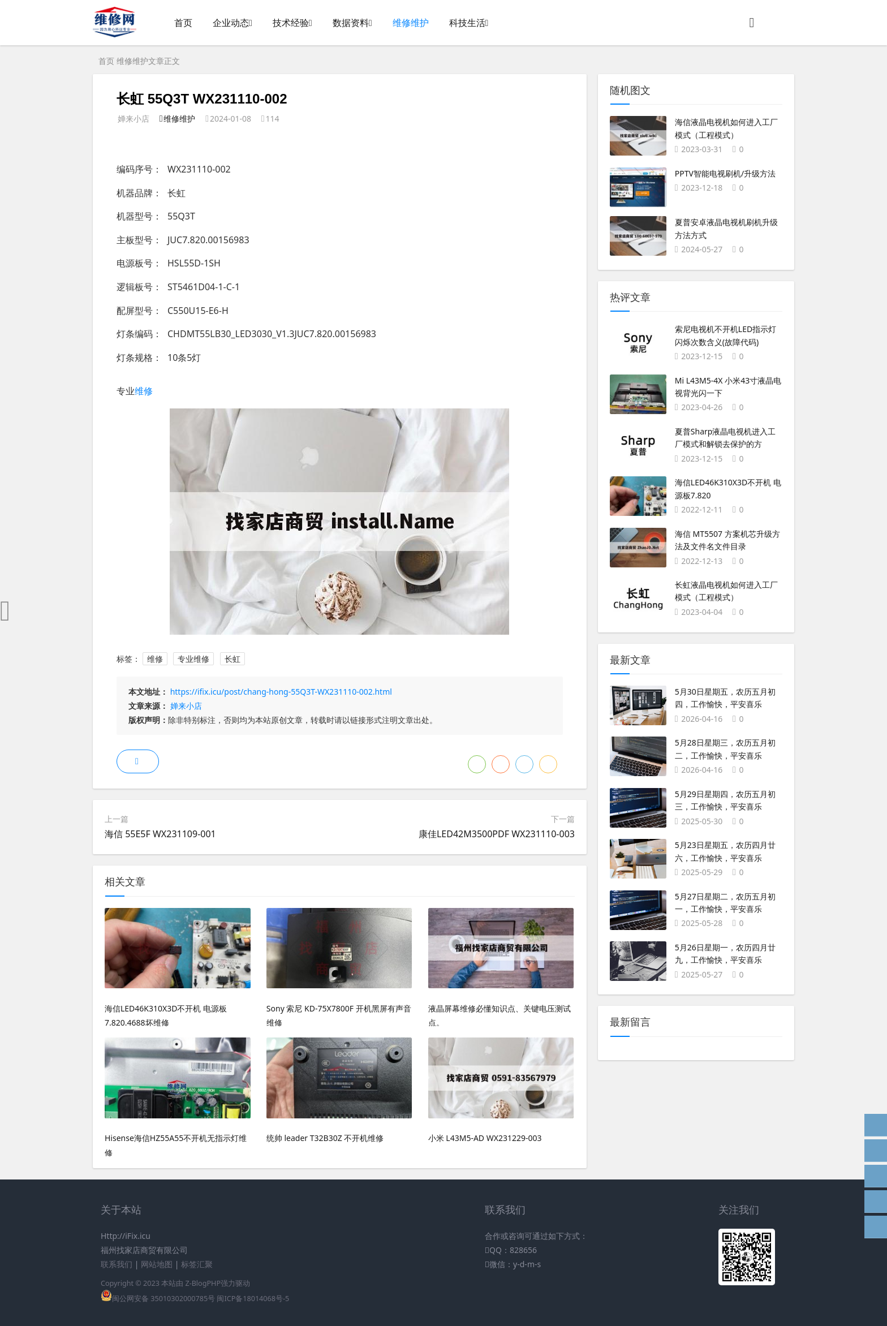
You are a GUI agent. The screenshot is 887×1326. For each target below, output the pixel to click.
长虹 (232, 658)
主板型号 (135, 240)
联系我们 (116, 1264)
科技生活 (467, 22)
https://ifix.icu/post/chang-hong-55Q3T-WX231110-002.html (281, 691)
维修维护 (411, 22)
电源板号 (135, 263)
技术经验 (291, 22)
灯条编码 (135, 334)
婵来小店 (186, 705)
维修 (144, 391)
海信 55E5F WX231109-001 (160, 834)
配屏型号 (135, 310)
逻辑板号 (135, 287)
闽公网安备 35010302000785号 (158, 1298)
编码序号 (135, 169)
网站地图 (157, 1264)
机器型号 (135, 216)
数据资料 (351, 22)
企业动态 (231, 22)
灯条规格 (135, 357)
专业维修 (193, 658)
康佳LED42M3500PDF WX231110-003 (497, 834)
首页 (183, 22)
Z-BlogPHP (203, 1283)
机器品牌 (135, 193)
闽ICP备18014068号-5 (253, 1298)
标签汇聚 (197, 1264)
